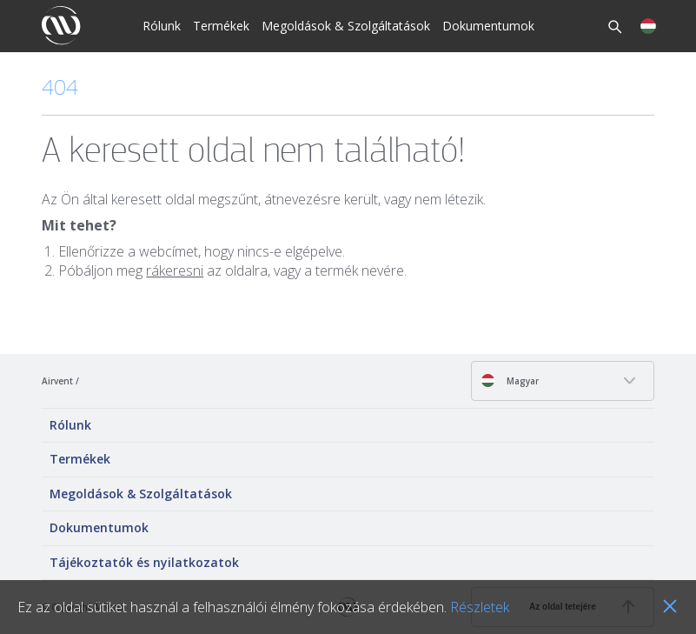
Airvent (57, 381)
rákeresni (174, 270)
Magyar (510, 380)
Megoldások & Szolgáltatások (346, 25)
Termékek (221, 25)
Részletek (479, 607)
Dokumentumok (488, 25)
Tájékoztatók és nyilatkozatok (144, 562)
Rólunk (162, 25)
